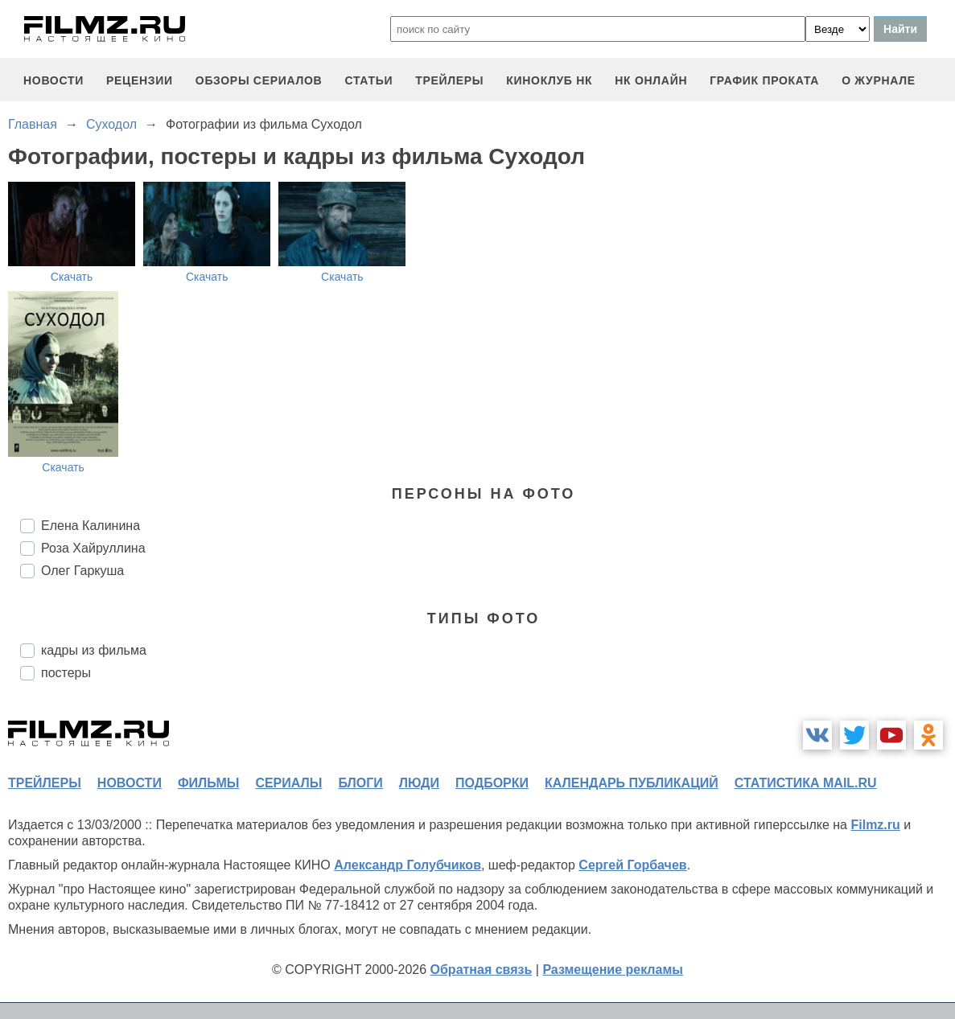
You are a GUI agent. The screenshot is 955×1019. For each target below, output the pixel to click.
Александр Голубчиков (407, 865)
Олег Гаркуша (82, 570)
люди (419, 783)
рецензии (139, 80)
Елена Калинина (90, 525)
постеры (66, 673)
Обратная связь (481, 969)
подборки (492, 783)
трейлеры (449, 80)
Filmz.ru (874, 825)
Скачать (72, 276)
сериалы (288, 783)
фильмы (208, 783)
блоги (360, 783)
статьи (368, 80)
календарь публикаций (631, 783)
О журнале (879, 80)
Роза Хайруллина (93, 548)
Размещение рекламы (612, 969)
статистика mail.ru (806, 783)
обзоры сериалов (259, 80)
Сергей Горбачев (632, 865)
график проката (764, 80)
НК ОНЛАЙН (651, 80)
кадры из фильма (93, 650)
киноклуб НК (549, 80)
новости (53, 80)
